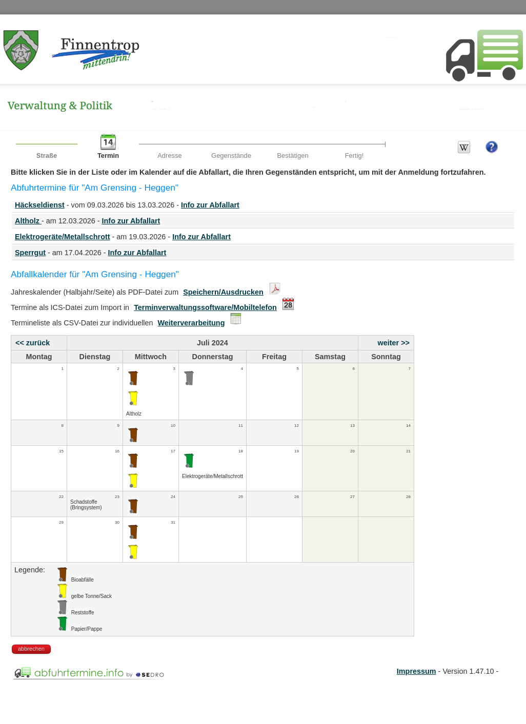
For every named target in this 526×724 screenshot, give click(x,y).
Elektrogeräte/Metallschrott (62, 237)
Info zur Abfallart (210, 205)
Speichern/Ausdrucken (223, 292)
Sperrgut (30, 253)
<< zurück (32, 343)
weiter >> (394, 343)
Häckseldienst (40, 205)
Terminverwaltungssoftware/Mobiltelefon (205, 307)
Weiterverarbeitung (191, 323)
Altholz (28, 221)
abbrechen (31, 649)
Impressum (416, 671)
